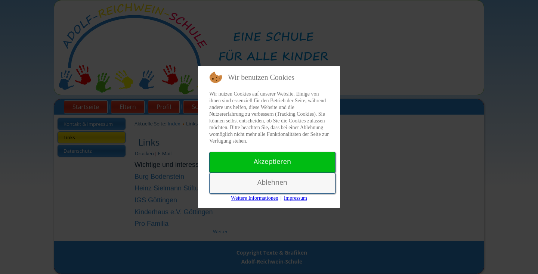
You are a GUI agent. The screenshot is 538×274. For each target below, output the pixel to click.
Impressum (295, 198)
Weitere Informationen (254, 198)
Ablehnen (272, 182)
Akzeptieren (272, 161)
